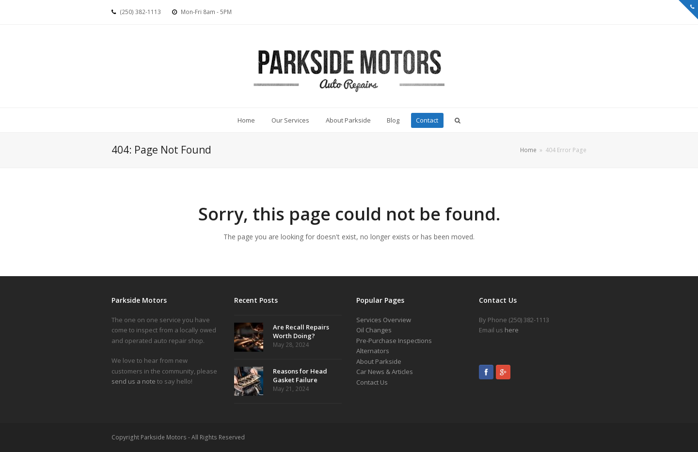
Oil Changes (374, 330)
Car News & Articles (384, 371)
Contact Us (372, 382)
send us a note (133, 381)
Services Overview (383, 319)
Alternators (372, 350)
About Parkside (378, 361)
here (512, 330)
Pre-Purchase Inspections (394, 340)
